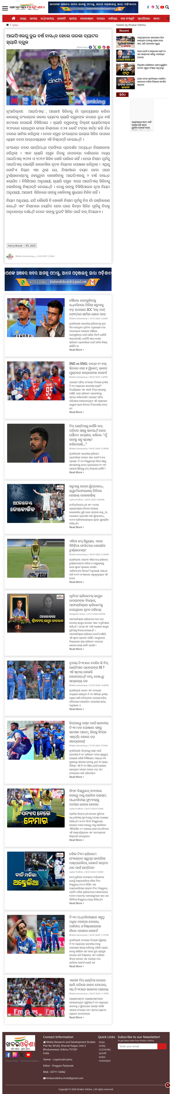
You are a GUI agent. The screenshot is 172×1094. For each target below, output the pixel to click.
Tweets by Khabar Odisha (131, 25)
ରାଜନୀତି (61, 18)
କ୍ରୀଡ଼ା (73, 18)
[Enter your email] (137, 1046)
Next (168, 18)
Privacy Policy (11, 1060)
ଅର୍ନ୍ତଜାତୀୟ (47, 18)
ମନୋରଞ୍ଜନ (86, 18)
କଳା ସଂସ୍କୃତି (127, 18)
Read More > (76, 349)
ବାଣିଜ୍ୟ (112, 18)
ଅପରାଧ (101, 18)
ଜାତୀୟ (33, 18)
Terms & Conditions (29, 1060)
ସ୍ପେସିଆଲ (144, 18)
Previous (161, 18)
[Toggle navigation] (167, 7)
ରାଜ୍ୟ (23, 18)
